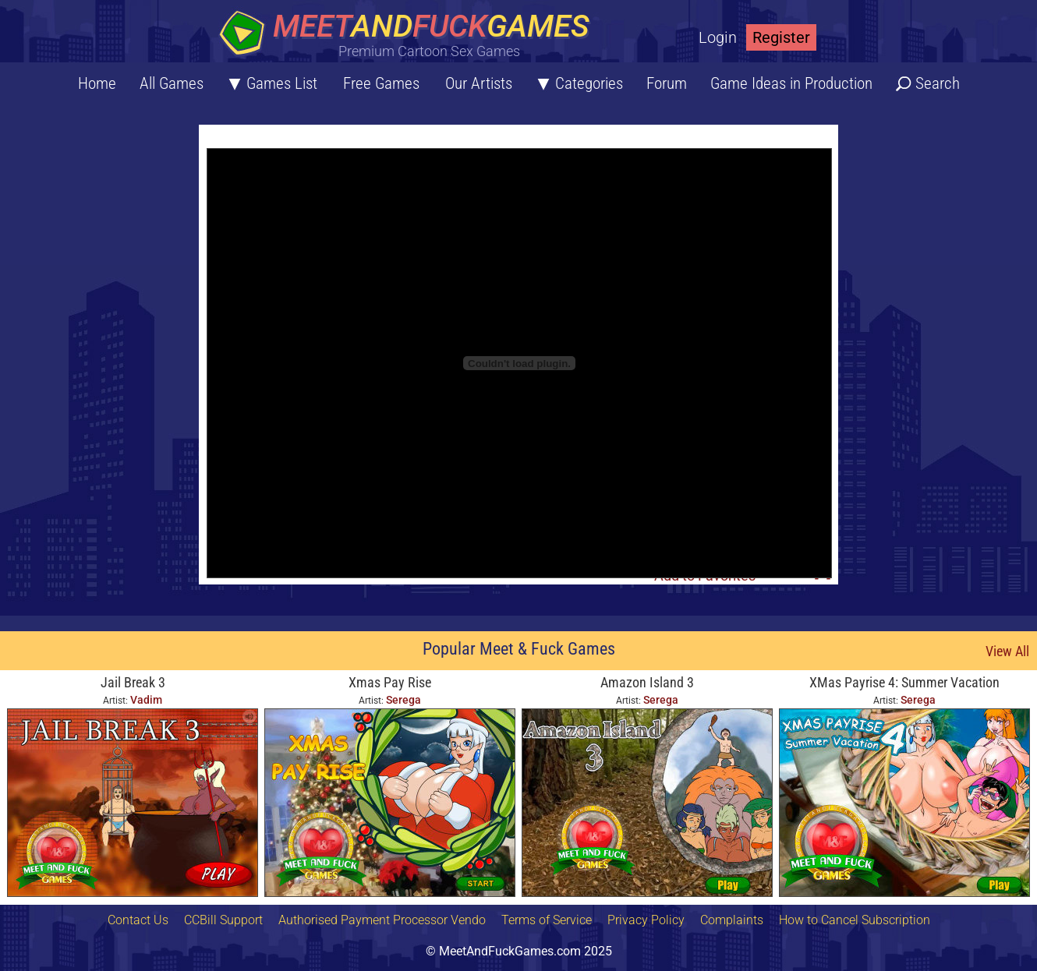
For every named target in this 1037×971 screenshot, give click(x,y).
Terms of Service (546, 920)
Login (718, 37)
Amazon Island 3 (647, 682)
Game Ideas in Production (791, 83)
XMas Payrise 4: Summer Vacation (904, 682)
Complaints (731, 920)
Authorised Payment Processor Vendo (382, 920)
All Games (172, 83)
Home (97, 83)
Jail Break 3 (133, 682)
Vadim (146, 700)
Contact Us (138, 920)
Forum (666, 83)
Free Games (381, 83)
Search (937, 83)
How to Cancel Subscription (854, 920)
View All (1007, 651)
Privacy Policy (646, 920)
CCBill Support (223, 920)
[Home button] (409, 34)
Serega (403, 700)
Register (781, 37)
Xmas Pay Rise (390, 682)
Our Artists (478, 83)
